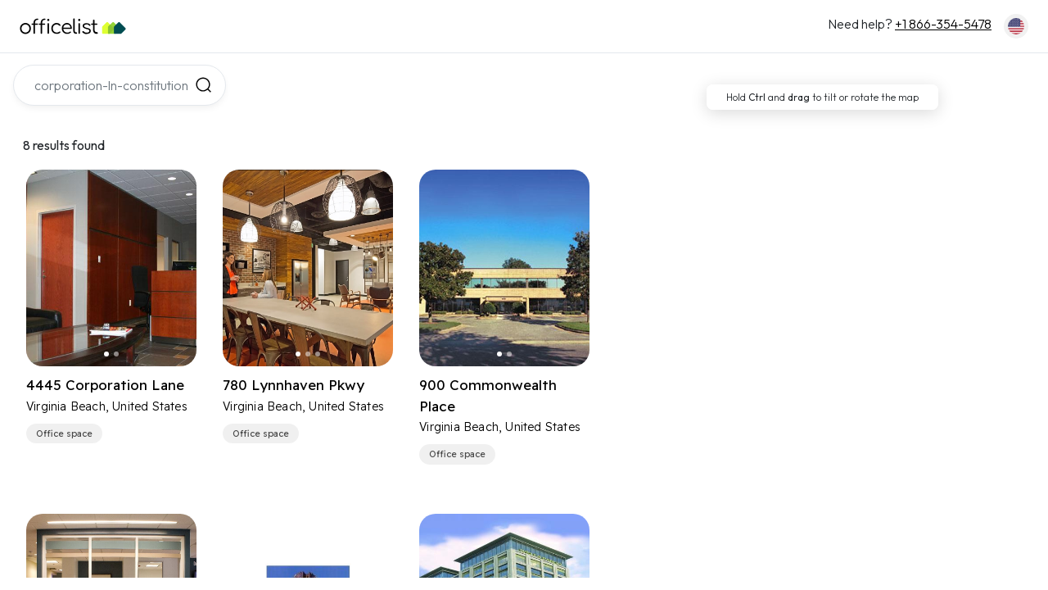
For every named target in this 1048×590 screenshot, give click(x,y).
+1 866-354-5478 (943, 24)
